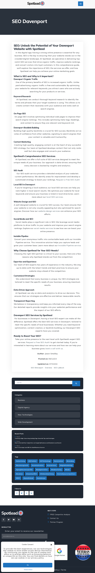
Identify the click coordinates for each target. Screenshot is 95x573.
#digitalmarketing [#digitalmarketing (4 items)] (66, 465)
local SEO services (54, 197)
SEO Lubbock (59, 368)
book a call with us (54, 348)
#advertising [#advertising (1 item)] (20, 461)
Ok (28, 565)
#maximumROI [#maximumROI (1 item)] (31, 474)
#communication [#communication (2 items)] (37, 465)
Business (21, 400)
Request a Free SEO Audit (68, 180)
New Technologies (25, 415)
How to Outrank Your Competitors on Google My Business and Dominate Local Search (38, 443)
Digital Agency (24, 408)
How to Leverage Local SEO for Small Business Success (30, 447)
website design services (49, 211)
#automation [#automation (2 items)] (58, 461)
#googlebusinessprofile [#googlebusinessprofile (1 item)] (24, 470)
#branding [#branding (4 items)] (70, 461)
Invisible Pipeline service (69, 245)
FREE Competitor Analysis (60, 515)
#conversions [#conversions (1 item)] (51, 465)
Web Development (25, 422)
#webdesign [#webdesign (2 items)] (41, 478)
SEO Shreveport (36, 368)
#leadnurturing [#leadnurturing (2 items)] (56, 470)
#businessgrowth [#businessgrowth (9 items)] (22, 465)
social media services (43, 228)
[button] (51, 544)
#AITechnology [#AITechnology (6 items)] (45, 461)
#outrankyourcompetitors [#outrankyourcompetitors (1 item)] (66, 474)
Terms (63, 570)
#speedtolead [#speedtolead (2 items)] (28, 478)
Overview (48, 368)
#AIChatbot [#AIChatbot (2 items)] (32, 461)
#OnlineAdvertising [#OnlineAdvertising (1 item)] (47, 474)
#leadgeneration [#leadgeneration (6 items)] (42, 470)
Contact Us (54, 518)
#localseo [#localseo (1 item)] (19, 474)
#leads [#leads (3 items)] (67, 470)
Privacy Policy (28, 569)
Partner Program (56, 522)
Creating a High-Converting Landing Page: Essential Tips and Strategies (34, 438)
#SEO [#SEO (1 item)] (18, 478)
